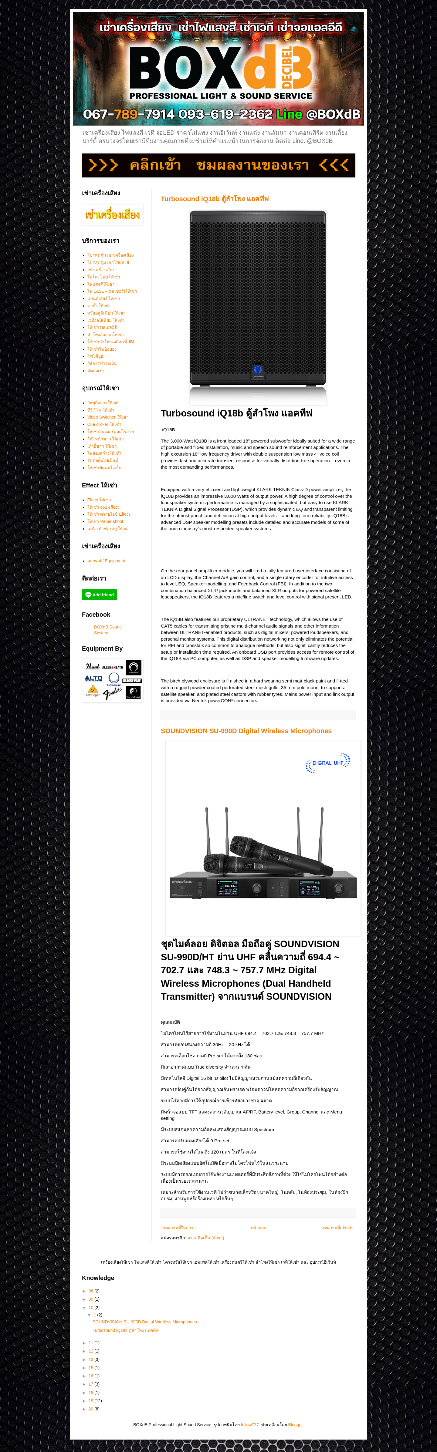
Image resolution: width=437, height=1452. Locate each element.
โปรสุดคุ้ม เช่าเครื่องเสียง (110, 255)
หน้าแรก (258, 1227)
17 (91, 1384)
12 (91, 1351)
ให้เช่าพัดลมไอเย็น (104, 467)
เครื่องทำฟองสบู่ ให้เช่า (108, 528)
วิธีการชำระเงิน (102, 363)
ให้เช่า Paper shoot (105, 521)
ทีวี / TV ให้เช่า (100, 410)
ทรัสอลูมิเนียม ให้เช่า (106, 313)
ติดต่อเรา (95, 370)
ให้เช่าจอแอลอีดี (102, 327)
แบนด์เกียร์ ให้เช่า (103, 298)
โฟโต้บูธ (95, 356)
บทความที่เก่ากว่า (337, 1227)
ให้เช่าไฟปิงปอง (102, 349)
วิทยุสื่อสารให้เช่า (103, 402)
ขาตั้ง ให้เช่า (99, 305)
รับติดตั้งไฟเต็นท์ (102, 460)
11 (91, 1342)
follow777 (250, 1424)
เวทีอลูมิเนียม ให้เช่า (106, 320)
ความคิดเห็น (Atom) (205, 1237)
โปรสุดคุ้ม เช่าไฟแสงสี (108, 262)
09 (91, 1299)
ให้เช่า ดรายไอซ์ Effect (108, 514)
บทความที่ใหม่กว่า (179, 1227)
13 (91, 1359)
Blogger (295, 1424)
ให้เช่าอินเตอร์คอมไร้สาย (110, 431)
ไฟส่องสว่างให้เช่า (104, 453)
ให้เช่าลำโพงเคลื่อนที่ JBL (111, 341)
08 (91, 1291)
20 (91, 1409)
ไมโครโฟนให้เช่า (103, 277)
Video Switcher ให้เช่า (108, 417)
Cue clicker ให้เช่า (104, 424)
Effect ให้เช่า (99, 499)
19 (91, 1400)
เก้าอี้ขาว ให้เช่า (102, 446)
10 (91, 1307)
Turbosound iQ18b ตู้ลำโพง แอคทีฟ (215, 199)
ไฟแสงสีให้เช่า (101, 284)
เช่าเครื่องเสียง (100, 269)
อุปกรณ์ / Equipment (106, 560)
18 (91, 1392)
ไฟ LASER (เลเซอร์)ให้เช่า (112, 291)
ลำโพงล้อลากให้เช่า (105, 334)
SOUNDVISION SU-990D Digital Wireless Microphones (246, 731)
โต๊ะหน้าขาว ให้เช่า (105, 438)
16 (91, 1375)
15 (91, 1367)
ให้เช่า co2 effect (103, 507)
